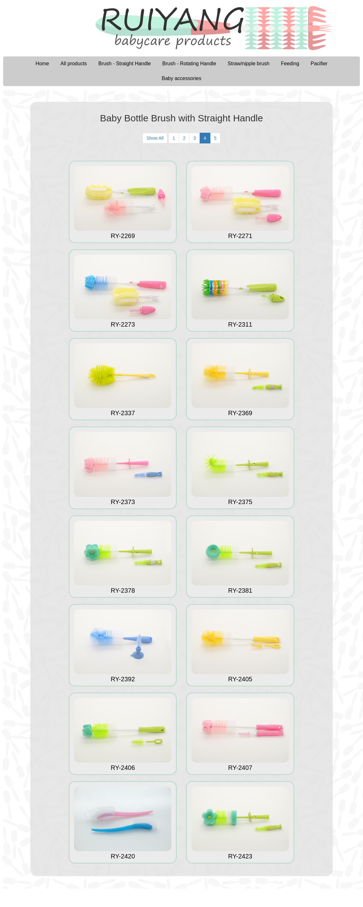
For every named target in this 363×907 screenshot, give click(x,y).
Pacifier (319, 63)
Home (42, 63)
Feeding (290, 63)
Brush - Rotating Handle (189, 63)
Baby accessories (181, 78)
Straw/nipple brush (249, 63)
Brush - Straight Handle (124, 63)
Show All (155, 138)
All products (74, 63)
